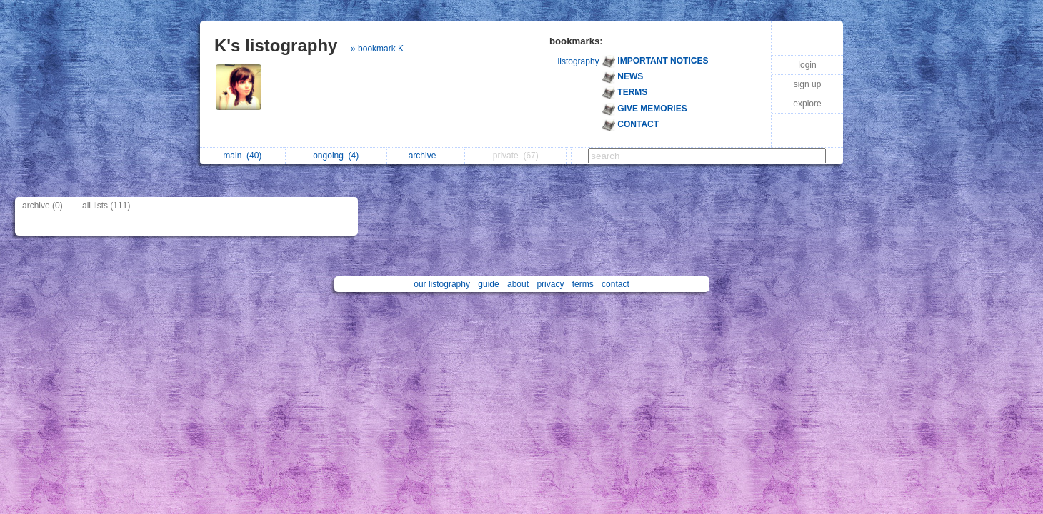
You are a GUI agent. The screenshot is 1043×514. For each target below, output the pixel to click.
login (807, 65)
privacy (550, 284)
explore (807, 104)
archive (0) (42, 206)
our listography (442, 284)
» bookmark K (377, 49)
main (242, 156)
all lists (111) (106, 206)
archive (426, 156)
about (518, 284)
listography (578, 61)
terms (583, 284)
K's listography (275, 45)
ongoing (336, 156)
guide (488, 284)
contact (615, 284)
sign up (808, 84)
